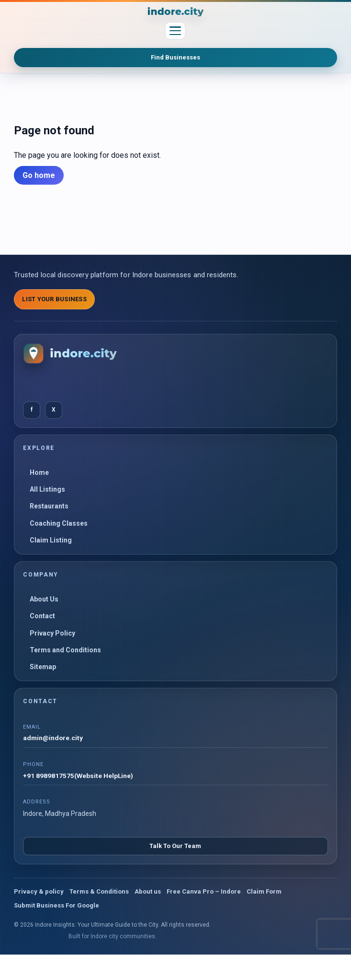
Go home (39, 175)
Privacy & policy (39, 892)
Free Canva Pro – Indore (204, 892)
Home (39, 472)
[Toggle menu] (175, 30)
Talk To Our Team (175, 846)
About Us (44, 599)
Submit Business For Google (56, 905)
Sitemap (43, 667)
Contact (42, 616)
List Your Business (54, 299)
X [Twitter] (54, 409)
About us (148, 892)
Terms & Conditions (99, 892)
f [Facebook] (32, 409)
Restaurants (49, 506)
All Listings (47, 489)
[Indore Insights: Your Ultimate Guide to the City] (175, 11)
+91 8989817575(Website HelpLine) (78, 776)
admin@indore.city (53, 738)
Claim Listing (51, 540)
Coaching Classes (59, 523)
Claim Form (264, 892)
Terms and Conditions (65, 650)
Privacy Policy (52, 633)
